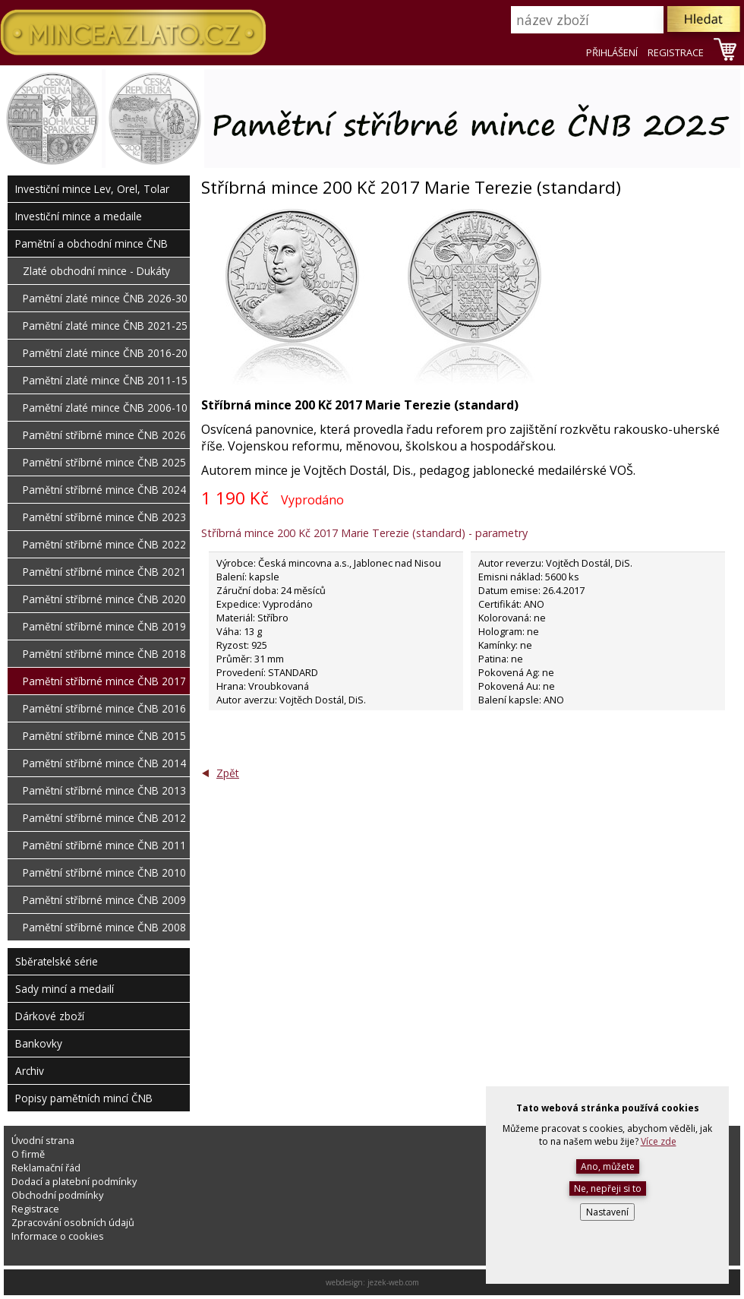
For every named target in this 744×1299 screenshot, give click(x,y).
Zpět (227, 773)
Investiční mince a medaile (78, 216)
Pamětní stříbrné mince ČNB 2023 (104, 517)
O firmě (28, 1154)
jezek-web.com (393, 1282)
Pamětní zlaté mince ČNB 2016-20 (105, 353)
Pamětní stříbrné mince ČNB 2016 (104, 708)
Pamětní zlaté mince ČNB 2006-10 (105, 407)
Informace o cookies (57, 1236)
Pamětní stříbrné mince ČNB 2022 (104, 544)
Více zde (658, 1141)
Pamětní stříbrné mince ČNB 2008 (104, 927)
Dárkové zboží (49, 1016)
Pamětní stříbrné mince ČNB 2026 (104, 435)
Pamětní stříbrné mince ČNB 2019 (104, 626)
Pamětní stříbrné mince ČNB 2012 (104, 818)
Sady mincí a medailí (64, 988)
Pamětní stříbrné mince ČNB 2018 (104, 653)
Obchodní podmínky (57, 1195)
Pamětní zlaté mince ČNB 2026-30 (105, 298)
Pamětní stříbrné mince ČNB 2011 (104, 845)
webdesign (344, 1282)
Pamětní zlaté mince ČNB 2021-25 (105, 325)
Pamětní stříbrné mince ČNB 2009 (104, 900)
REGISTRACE (676, 52)
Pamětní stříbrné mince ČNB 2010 (104, 872)
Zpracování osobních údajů (72, 1222)
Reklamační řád (45, 1167)
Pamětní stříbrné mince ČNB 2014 (104, 763)
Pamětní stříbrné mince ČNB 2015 (104, 736)
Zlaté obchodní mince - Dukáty (96, 271)
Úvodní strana (42, 1140)
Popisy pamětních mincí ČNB (84, 1098)
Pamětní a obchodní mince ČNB (91, 243)
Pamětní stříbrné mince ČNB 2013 (104, 790)
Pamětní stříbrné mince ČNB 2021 (104, 571)
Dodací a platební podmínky (74, 1181)
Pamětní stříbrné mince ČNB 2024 (104, 489)
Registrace (35, 1208)
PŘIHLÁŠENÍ (612, 52)
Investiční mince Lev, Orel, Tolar (92, 189)
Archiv (29, 1071)
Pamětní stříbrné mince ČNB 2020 (104, 599)
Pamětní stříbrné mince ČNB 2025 (104, 462)
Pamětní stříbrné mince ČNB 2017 (104, 681)
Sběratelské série (56, 961)
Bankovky (38, 1043)
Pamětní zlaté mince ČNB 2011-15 (105, 380)
